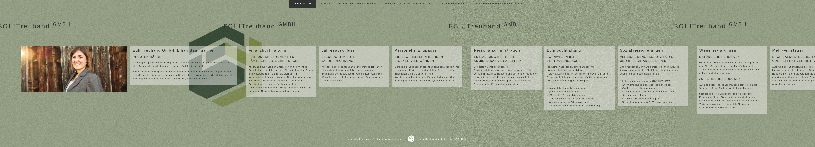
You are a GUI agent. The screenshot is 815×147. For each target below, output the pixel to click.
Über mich (302, 3)
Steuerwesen (454, 3)
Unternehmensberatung (499, 3)
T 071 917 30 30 (457, 139)
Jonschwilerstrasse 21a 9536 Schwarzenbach (375, 139)
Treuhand (259, 26)
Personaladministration (409, 3)
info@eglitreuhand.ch (433, 139)
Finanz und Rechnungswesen (348, 3)
